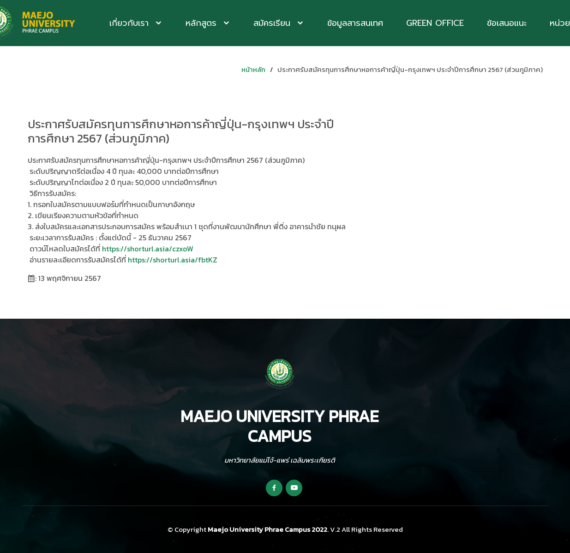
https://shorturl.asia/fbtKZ (172, 259)
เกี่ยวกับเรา (130, 23)
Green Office (435, 23)
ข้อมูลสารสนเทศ (355, 23)
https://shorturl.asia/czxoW (147, 248)
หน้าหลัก (253, 69)
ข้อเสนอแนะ (507, 23)
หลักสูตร (203, 23)
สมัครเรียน (273, 23)
